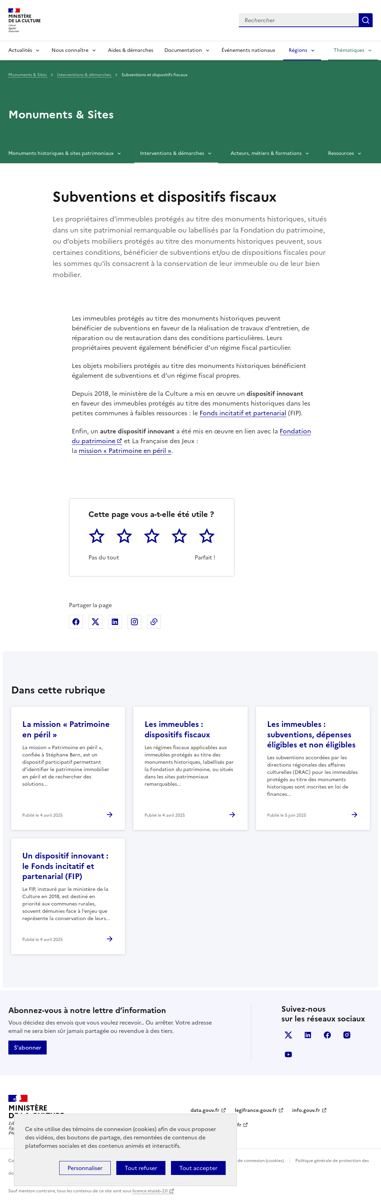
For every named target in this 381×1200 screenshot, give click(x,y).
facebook (327, 1035)
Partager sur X (95, 622)
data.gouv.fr (204, 1110)
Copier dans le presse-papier (154, 622)
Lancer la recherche (366, 20)
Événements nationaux (248, 50)
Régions (298, 50)
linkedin (308, 1035)
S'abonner (27, 1047)
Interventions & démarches (84, 75)
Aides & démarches (130, 50)
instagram (347, 1035)
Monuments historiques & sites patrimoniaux (61, 153)
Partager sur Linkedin (115, 622)
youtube (288, 1054)
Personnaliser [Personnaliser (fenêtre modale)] (85, 1168)
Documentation (183, 50)
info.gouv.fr (306, 1110)
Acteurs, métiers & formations (266, 153)
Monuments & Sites (28, 75)
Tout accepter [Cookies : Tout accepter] (198, 1168)
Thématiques (349, 50)
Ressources (341, 153)
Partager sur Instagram (134, 622)
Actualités (20, 50)
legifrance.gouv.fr (256, 1110)
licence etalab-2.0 (150, 1191)
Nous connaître (70, 50)
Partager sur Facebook (76, 622)
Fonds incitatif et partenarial (243, 413)
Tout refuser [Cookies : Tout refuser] (141, 1168)
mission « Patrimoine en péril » (125, 450)
